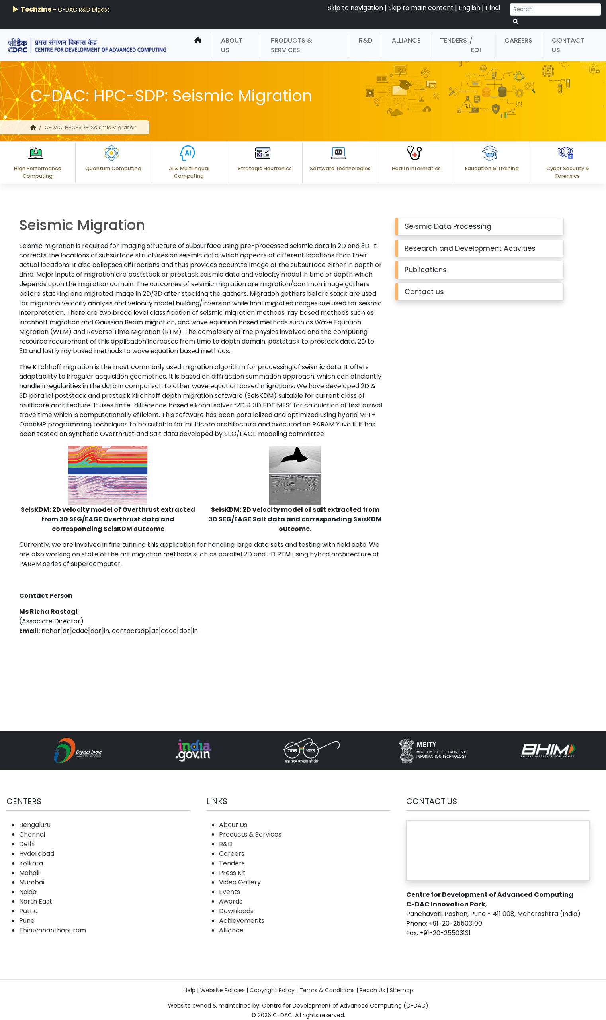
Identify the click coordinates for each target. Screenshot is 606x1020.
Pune (27, 920)
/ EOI (475, 45)
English (469, 7)
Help (189, 990)
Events (229, 891)
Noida (28, 891)
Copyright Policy (272, 990)
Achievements (241, 920)
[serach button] (515, 22)
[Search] (555, 9)
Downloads (236, 911)
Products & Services (291, 45)
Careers (518, 40)
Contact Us (568, 45)
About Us (232, 45)
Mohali (29, 872)
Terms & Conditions (327, 990)
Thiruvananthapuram (52, 930)
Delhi (27, 844)
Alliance (406, 40)
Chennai (32, 834)
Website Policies (222, 990)
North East (35, 901)
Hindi (492, 7)
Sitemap (401, 990)
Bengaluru (35, 824)
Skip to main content (421, 7)
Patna (28, 911)
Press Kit (232, 872)
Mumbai (31, 882)
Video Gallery (240, 882)
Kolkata (31, 863)
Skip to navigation (355, 7)
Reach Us (372, 990)
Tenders (453, 40)
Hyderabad (36, 853)
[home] (198, 45)
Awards (230, 901)
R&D (365, 40)
